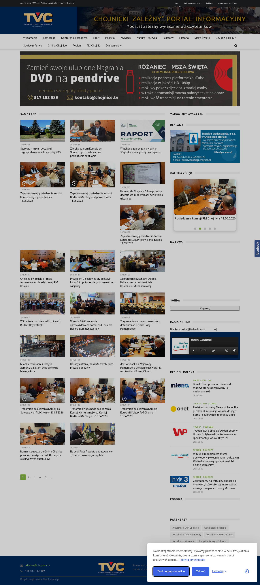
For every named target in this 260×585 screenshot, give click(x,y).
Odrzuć (200, 571)
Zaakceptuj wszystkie (171, 571)
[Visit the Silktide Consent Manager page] (246, 571)
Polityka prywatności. (192, 560)
